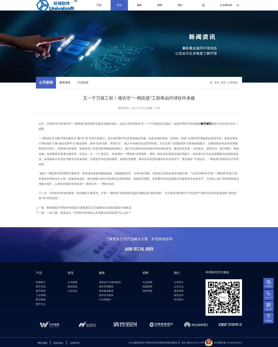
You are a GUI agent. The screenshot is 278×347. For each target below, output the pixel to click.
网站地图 (42, 343)
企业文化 (179, 286)
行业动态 (83, 82)
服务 (139, 5)
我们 (180, 5)
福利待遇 (147, 291)
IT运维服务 (105, 299)
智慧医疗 (41, 282)
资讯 (119, 5)
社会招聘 (147, 282)
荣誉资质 (179, 291)
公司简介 (179, 282)
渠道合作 (179, 295)
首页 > (217, 82)
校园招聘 (147, 286)
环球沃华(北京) (144, 342)
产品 (99, 5)
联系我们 (179, 299)
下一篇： (83, 212)
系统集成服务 (106, 291)
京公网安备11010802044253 (228, 342)
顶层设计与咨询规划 (110, 282)
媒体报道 (64, 82)
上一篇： (83, 207)
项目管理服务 (106, 286)
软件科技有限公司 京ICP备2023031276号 (182, 342)
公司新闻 (46, 82)
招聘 (159, 5)
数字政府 (41, 291)
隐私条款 (58, 343)
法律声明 (75, 343)
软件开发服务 (106, 295)
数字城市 (206, 123)
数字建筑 (41, 299)
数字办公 (41, 304)
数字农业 (41, 286)
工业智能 (41, 295)
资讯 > (224, 82)
